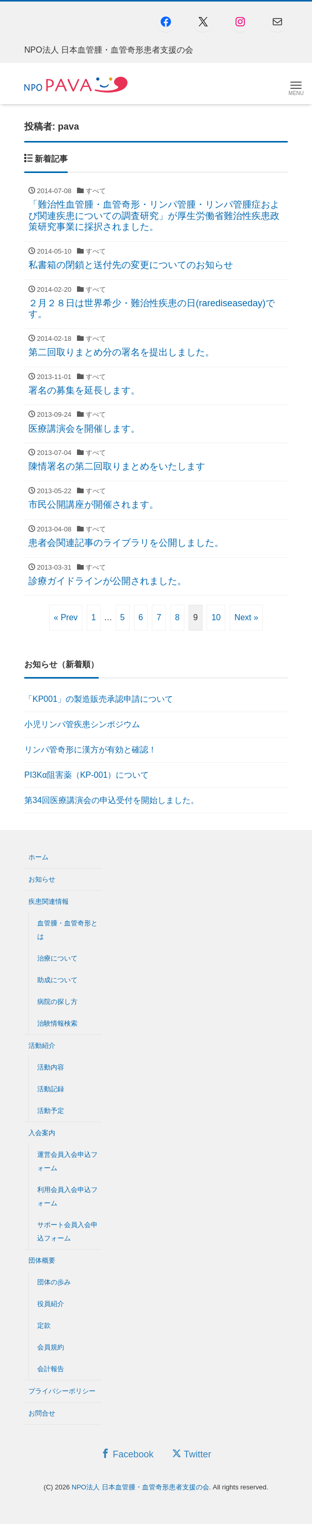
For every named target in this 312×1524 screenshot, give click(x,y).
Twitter (191, 1454)
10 (216, 617)
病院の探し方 (57, 1001)
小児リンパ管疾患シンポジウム (82, 724)
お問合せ (41, 1413)
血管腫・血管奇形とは (67, 929)
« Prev (65, 617)
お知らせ (41, 879)
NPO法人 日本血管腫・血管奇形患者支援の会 (140, 1487)
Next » (246, 617)
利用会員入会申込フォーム (67, 1196)
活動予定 (50, 1110)
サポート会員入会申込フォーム (67, 1231)
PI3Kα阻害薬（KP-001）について (86, 775)
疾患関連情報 (48, 901)
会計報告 (50, 1369)
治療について (57, 958)
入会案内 (41, 1133)
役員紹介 (50, 1304)
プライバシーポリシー (62, 1391)
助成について (57, 980)
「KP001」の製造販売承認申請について (98, 699)
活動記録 (50, 1089)
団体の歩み (54, 1282)
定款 (44, 1325)
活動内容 (50, 1067)
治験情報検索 (57, 1023)
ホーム (38, 857)
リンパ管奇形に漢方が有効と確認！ (90, 749)
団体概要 (41, 1260)
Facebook (127, 1454)
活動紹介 (41, 1045)
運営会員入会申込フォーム (67, 1161)
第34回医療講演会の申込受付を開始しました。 (111, 800)
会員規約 (50, 1347)
